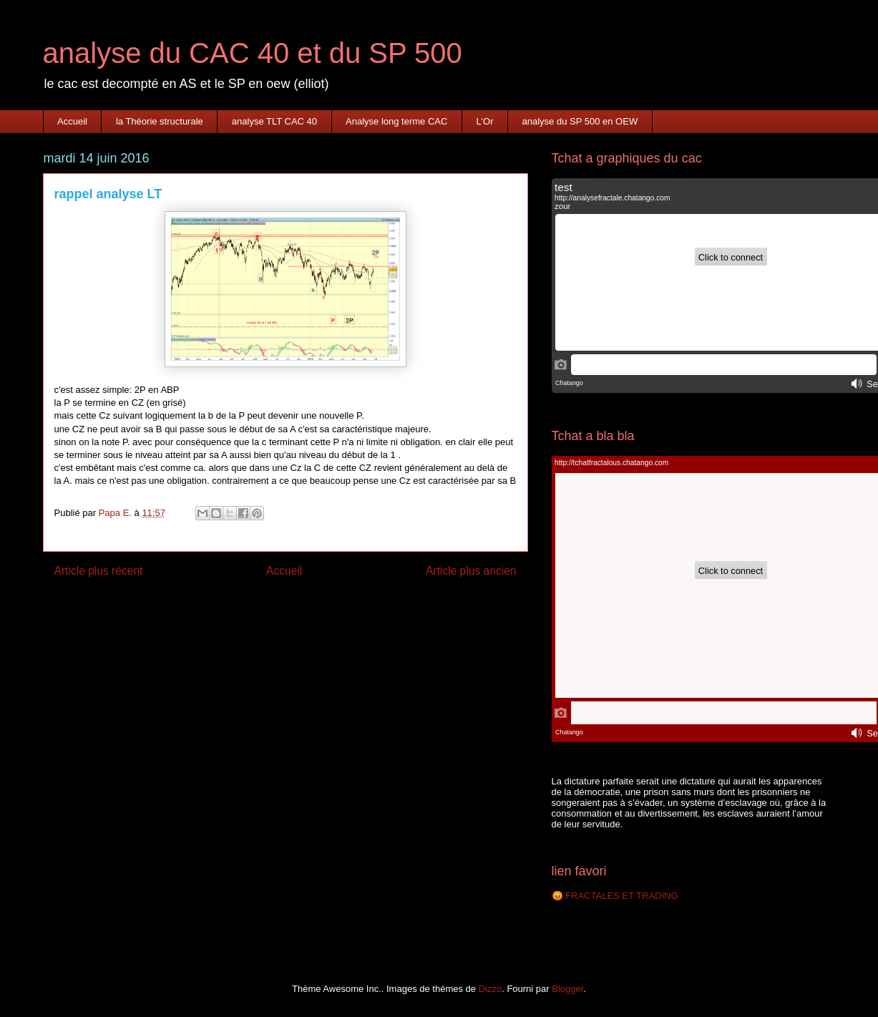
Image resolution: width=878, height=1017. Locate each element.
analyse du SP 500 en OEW (580, 121)
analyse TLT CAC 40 (274, 121)
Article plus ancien (471, 571)
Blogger (567, 988)
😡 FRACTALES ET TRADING (615, 895)
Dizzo (490, 988)
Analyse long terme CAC (396, 121)
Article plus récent (98, 571)
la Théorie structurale (159, 121)
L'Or (484, 121)
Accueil (72, 121)
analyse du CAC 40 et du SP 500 (252, 53)
